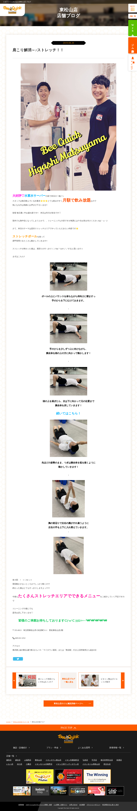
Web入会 (132, 28)
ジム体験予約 (132, 45)
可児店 (94, 760)
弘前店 (85, 760)
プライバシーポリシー (93, 804)
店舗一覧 (133, 16)
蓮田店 (8, 760)
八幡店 (28, 764)
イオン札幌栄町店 (72, 760)
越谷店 (17, 760)
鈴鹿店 (119, 760)
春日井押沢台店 (107, 760)
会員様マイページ (133, 64)
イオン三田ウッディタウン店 (67, 764)
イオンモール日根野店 (43, 764)
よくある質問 (84, 748)
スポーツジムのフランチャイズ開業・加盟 (39, 804)
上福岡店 (27, 760)
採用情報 (21, 804)
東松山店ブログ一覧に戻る (68, 680)
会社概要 (82, 804)
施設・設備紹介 (20, 748)
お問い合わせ (73, 804)
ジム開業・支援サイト (60, 804)
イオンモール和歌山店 (91, 764)
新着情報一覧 (115, 748)
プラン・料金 (52, 748)
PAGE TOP (68, 728)
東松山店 (38, 760)
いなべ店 (9, 764)
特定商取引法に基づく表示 (110, 804)
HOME (8, 722)
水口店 (19, 764)
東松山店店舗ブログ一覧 (21, 722)
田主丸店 (107, 764)
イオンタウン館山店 (53, 760)
